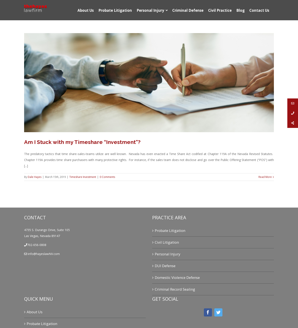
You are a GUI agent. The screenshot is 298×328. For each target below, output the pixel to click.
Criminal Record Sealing (175, 289)
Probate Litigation (170, 230)
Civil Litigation (167, 242)
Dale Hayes (34, 177)
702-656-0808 (36, 245)
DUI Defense (165, 265)
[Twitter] (218, 312)
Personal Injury (167, 254)
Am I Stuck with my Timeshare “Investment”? (82, 142)
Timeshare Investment (82, 177)
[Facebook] (208, 312)
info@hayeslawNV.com (43, 254)
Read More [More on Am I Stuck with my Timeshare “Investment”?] (265, 177)
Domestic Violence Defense (177, 277)
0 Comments (107, 177)
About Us (34, 311)
